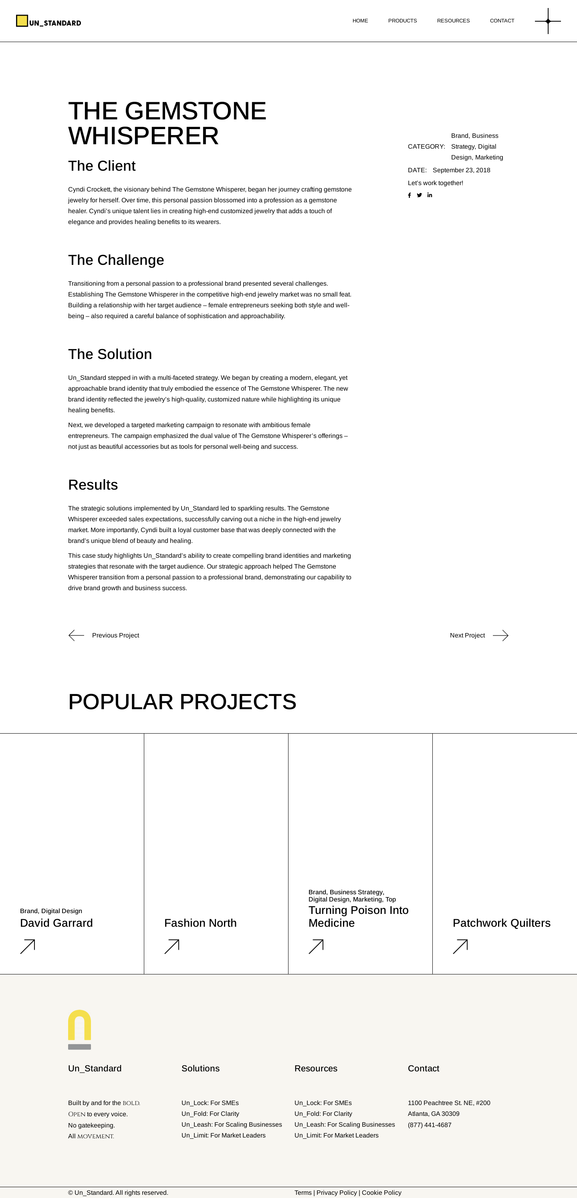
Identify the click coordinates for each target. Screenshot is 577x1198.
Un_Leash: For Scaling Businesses (232, 1124)
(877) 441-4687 (430, 1124)
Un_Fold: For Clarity (210, 1113)
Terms (303, 1192)
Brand (459, 135)
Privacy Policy (337, 1192)
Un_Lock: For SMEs (210, 1102)
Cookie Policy (381, 1192)
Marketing (489, 157)
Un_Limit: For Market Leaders (224, 1135)
